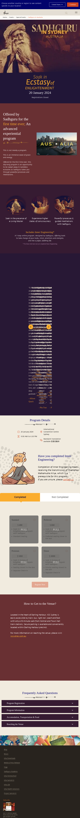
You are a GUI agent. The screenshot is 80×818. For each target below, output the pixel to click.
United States (57, 4)
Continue (73, 4)
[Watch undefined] (56, 143)
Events (11, 17)
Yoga (5, 712)
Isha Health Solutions (11, 734)
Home (5, 17)
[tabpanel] (40, 469)
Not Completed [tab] (60, 394)
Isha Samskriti (9, 726)
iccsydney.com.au (18, 582)
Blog (5, 695)
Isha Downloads (9, 704)
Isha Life (7, 730)
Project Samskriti (10, 739)
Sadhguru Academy (11, 717)
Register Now (40, 529)
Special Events (21, 17)
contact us (68, 377)
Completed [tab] (20, 396)
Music (6, 699)
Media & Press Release (12, 708)
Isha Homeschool (10, 721)
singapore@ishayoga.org (25, 798)
